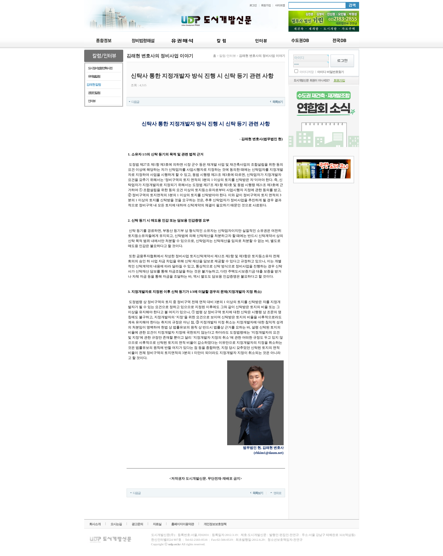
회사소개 (95, 524)
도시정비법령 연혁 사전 (100, 68)
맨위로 (277, 493)
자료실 (157, 524)
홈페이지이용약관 (182, 524)
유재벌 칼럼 (94, 76)
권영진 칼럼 (94, 92)
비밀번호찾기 (335, 71)
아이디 (321, 71)
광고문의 (137, 524)
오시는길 (116, 524)
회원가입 (339, 80)
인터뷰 (91, 101)
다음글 (135, 101)
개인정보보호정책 (215, 524)
